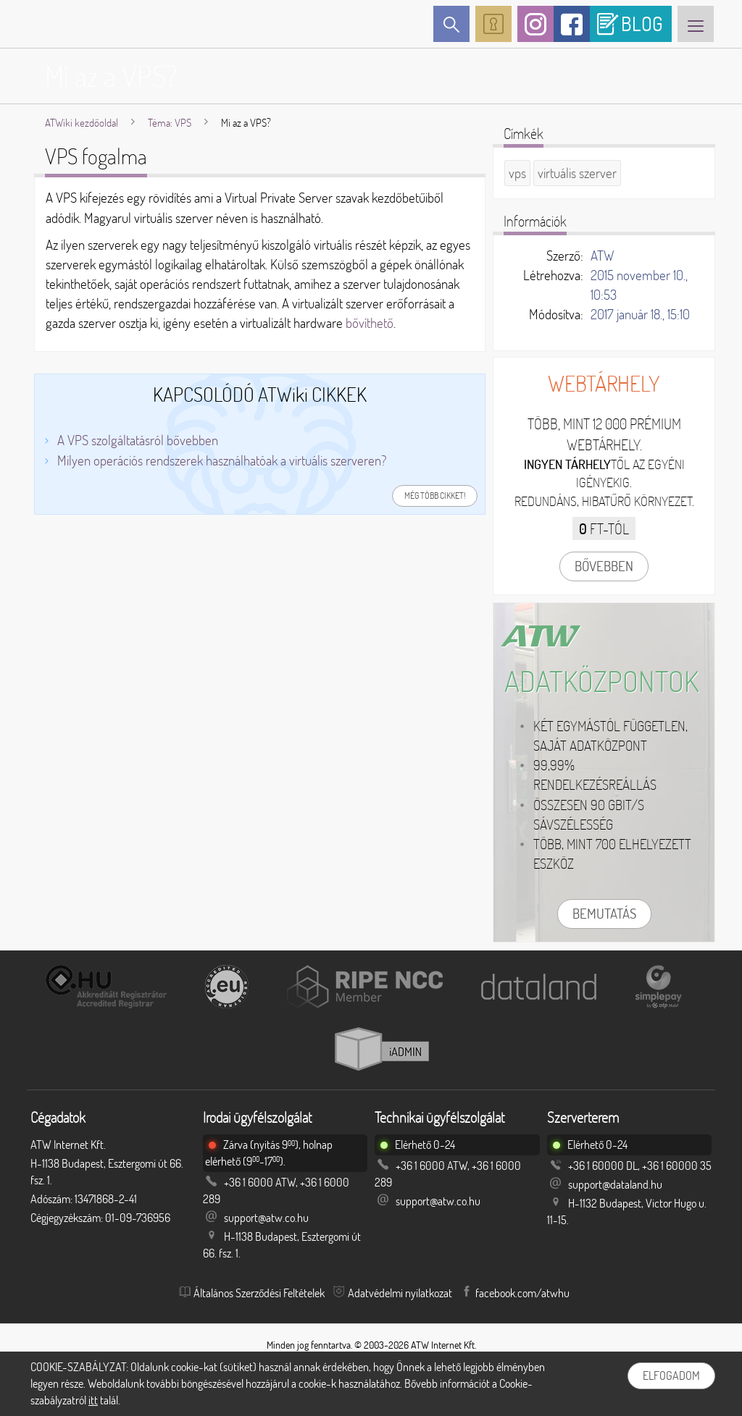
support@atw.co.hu (266, 1217)
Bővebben (604, 566)
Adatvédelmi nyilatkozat (400, 1293)
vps (517, 173)
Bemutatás (604, 913)
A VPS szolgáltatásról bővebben (137, 440)
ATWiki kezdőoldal (81, 123)
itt (93, 1400)
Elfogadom (671, 1375)
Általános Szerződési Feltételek (259, 1293)
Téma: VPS (169, 123)
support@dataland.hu (615, 1184)
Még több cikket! (434, 495)
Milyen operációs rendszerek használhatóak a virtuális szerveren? (221, 460)
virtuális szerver (577, 173)
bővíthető (369, 323)
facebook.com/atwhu (522, 1293)
